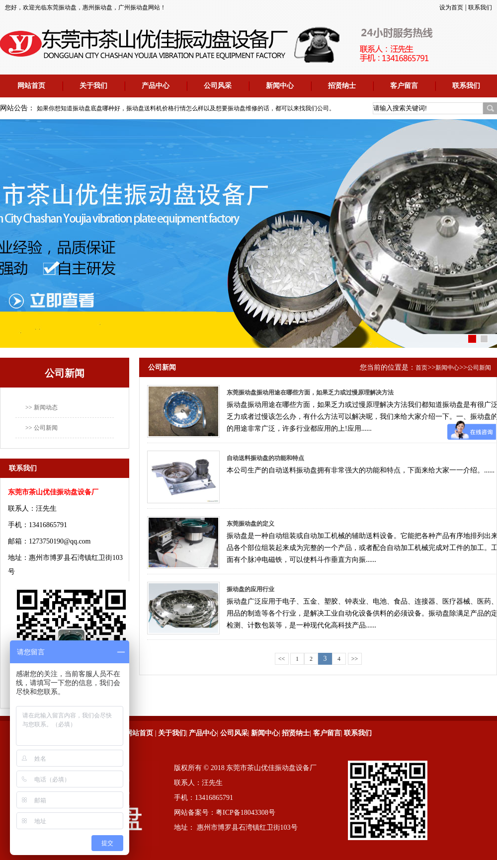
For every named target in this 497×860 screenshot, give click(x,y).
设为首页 (451, 7)
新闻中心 (280, 85)
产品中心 (155, 85)
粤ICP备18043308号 (245, 812)
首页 (421, 367)
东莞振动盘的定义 (250, 523)
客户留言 (404, 85)
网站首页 (31, 85)
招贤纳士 (342, 85)
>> (354, 658)
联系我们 (480, 7)
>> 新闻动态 (41, 407)
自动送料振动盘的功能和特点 (265, 458)
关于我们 (93, 85)
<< (281, 658)
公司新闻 (479, 367)
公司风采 (218, 85)
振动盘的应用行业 (250, 589)
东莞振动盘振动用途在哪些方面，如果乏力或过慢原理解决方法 (310, 392)
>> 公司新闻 (41, 427)
